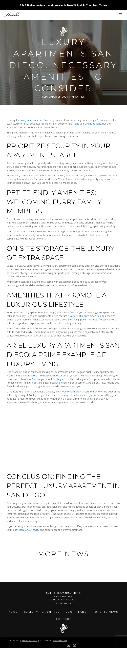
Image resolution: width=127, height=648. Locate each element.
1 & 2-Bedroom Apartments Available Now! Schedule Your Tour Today (63, 5)
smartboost (60, 640)
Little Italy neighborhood (45, 375)
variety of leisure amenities (85, 315)
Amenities (78, 96)
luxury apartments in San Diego (37, 120)
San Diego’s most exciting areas (50, 379)
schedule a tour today (27, 529)
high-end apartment (31, 503)
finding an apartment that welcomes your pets (52, 219)
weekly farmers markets (75, 391)
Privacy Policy (29, 640)
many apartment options (87, 123)
